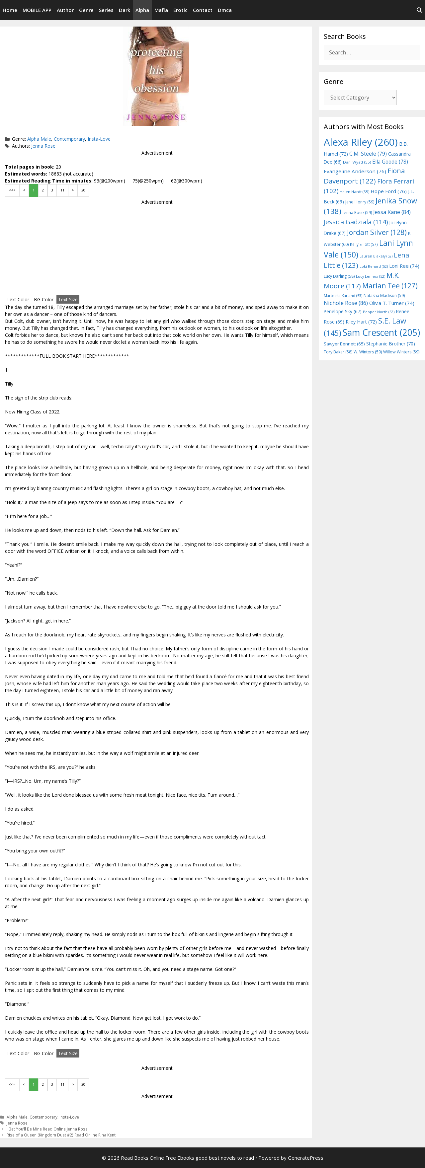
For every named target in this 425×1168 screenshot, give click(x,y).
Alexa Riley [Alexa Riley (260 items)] (361, 142)
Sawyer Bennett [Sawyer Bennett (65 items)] (344, 344)
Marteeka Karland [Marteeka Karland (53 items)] (343, 295)
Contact (202, 10)
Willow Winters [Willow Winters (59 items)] (401, 352)
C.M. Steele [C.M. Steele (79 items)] (368, 153)
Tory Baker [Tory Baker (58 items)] (338, 352)
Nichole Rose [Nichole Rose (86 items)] (346, 303)
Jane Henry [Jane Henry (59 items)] (359, 202)
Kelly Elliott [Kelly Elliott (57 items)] (364, 244)
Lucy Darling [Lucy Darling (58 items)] (339, 276)
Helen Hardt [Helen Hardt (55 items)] (354, 191)
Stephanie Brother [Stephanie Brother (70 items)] (390, 343)
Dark (124, 10)
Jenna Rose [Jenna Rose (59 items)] (357, 212)
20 (83, 190)
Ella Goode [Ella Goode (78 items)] (390, 161)
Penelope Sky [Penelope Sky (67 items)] (343, 311)
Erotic (180, 10)
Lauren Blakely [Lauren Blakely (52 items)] (376, 256)
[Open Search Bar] (419, 10)
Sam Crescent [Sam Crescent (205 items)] (381, 332)
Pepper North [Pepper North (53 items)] (378, 311)
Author (65, 10)
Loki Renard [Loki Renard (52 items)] (374, 266)
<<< (12, 190)
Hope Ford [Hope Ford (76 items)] (389, 191)
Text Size (68, 299)
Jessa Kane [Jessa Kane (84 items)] (392, 212)
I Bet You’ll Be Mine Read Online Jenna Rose (47, 1129)
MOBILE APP (37, 10)
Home (10, 10)
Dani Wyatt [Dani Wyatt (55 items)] (357, 162)
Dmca (225, 10)
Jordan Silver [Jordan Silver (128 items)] (377, 232)
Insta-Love (99, 139)
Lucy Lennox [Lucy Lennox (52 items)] (370, 276)
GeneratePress (305, 1157)
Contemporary (69, 139)
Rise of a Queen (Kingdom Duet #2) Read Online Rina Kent (61, 1134)
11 (62, 190)
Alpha (142, 10)
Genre (86, 10)
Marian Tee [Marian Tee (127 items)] (390, 285)
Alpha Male (39, 139)
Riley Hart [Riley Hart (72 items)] (361, 322)
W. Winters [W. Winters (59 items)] (368, 352)
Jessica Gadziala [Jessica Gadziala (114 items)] (356, 221)
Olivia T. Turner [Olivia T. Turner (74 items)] (391, 303)
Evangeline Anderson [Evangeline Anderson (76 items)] (355, 171)
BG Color (43, 299)
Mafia (161, 10)
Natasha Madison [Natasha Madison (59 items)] (384, 295)
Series (106, 10)
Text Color (18, 299)
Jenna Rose (43, 146)
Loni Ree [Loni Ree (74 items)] (404, 265)
